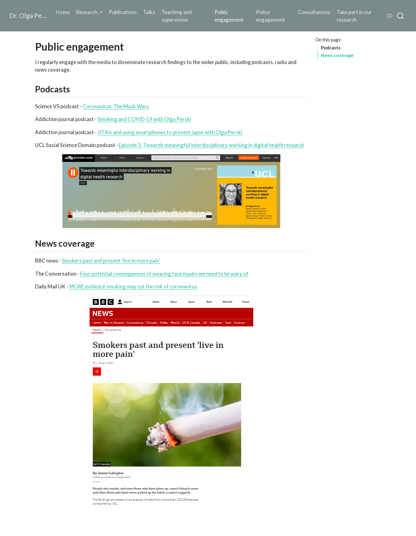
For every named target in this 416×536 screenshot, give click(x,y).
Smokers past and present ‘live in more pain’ (111, 260)
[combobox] (401, 15)
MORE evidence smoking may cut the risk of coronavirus (133, 286)
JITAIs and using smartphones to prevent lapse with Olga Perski (170, 132)
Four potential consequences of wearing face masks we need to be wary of (164, 273)
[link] (89, 12)
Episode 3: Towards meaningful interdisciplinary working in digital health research (211, 145)
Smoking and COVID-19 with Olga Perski (144, 119)
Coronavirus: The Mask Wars (116, 106)
